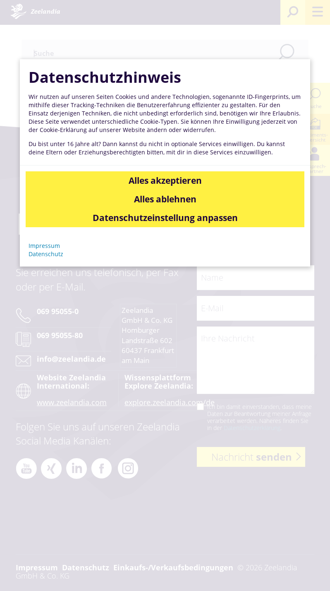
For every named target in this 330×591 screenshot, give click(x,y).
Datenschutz (46, 254)
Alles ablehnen (165, 199)
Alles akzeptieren (164, 180)
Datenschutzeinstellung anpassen (164, 217)
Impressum (44, 246)
